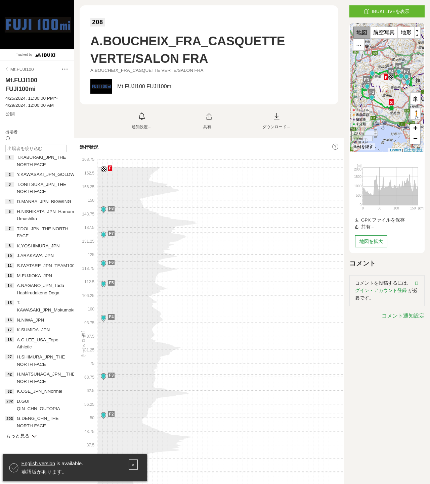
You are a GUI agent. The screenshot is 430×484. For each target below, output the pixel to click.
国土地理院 (413, 150)
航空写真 (384, 32)
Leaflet (395, 150)
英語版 (29, 472)
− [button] (415, 139)
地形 (406, 32)
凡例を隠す (363, 146)
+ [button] (415, 129)
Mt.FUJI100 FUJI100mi (144, 86)
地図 (361, 32)
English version (39, 464)
